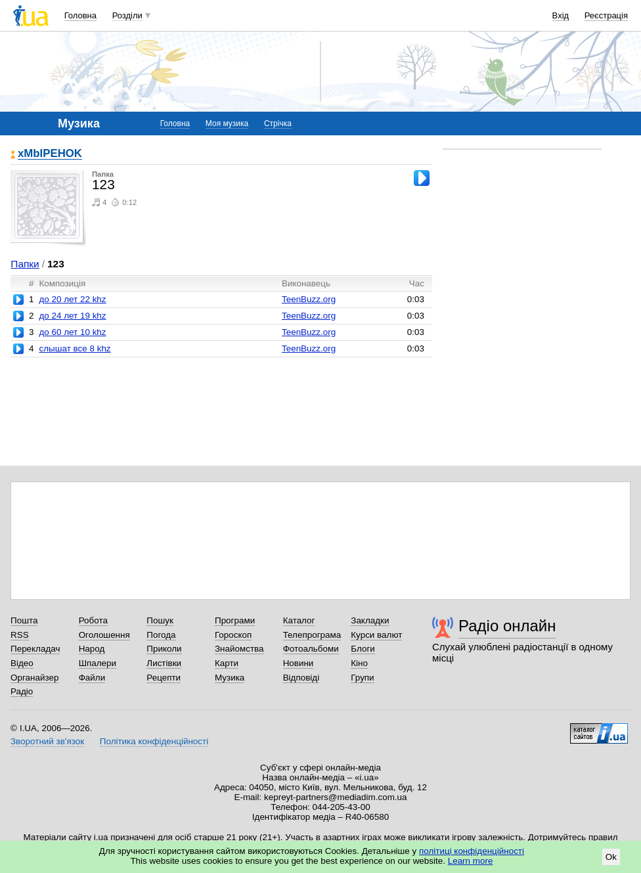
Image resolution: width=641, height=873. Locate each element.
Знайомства (239, 649)
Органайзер (34, 678)
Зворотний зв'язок (47, 741)
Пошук (159, 620)
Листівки (163, 663)
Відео (22, 663)
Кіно (359, 663)
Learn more (470, 861)
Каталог (299, 620)
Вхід (560, 15)
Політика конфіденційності (154, 741)
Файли (92, 678)
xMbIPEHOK (50, 154)
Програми (235, 620)
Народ (92, 649)
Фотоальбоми (311, 649)
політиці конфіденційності (471, 851)
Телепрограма (312, 635)
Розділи (127, 15)
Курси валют (376, 635)
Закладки (370, 620)
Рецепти (163, 678)
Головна (80, 15)
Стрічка (278, 123)
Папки (25, 263)
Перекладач (35, 649)
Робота (93, 620)
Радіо (22, 691)
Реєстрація (606, 15)
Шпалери (97, 663)
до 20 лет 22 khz (72, 299)
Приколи (163, 649)
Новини (298, 663)
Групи (362, 678)
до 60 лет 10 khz (72, 332)
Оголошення (104, 635)
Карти (226, 663)
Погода (160, 635)
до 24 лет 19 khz (72, 316)
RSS (20, 635)
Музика (229, 678)
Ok (611, 857)
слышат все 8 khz (74, 348)
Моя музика (227, 123)
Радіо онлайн (507, 626)
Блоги (363, 649)
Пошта (24, 620)
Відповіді (301, 678)
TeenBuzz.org (309, 299)
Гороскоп (233, 635)
